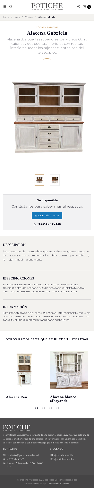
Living (17, 17)
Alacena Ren (16, 397)
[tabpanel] (25, 373)
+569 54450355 (47, 224)
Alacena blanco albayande (63, 399)
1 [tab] (36, 408)
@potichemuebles (62, 459)
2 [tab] (43, 408)
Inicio (6, 17)
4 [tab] (57, 408)
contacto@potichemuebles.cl (21, 455)
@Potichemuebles (62, 455)
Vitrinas (29, 17)
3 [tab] (50, 408)
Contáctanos (47, 215)
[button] (5, 7)
